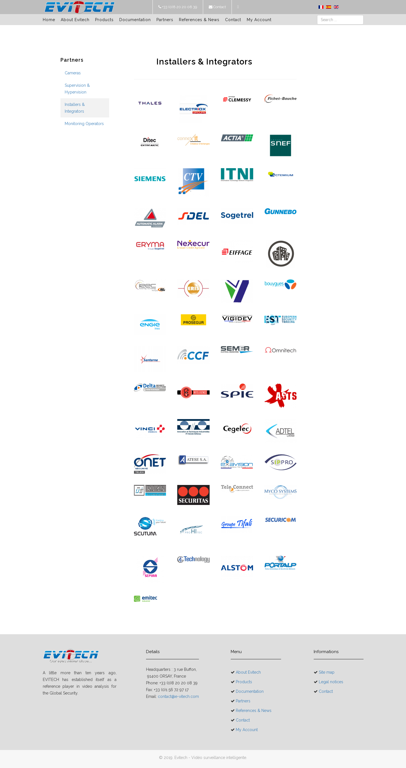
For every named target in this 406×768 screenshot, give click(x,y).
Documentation (135, 19)
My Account (259, 19)
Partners (164, 19)
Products (104, 19)
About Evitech (75, 19)
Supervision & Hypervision (77, 88)
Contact (219, 7)
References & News (199, 19)
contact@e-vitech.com (178, 696)
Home (49, 19)
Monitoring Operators (84, 123)
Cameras (73, 73)
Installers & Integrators (75, 107)
